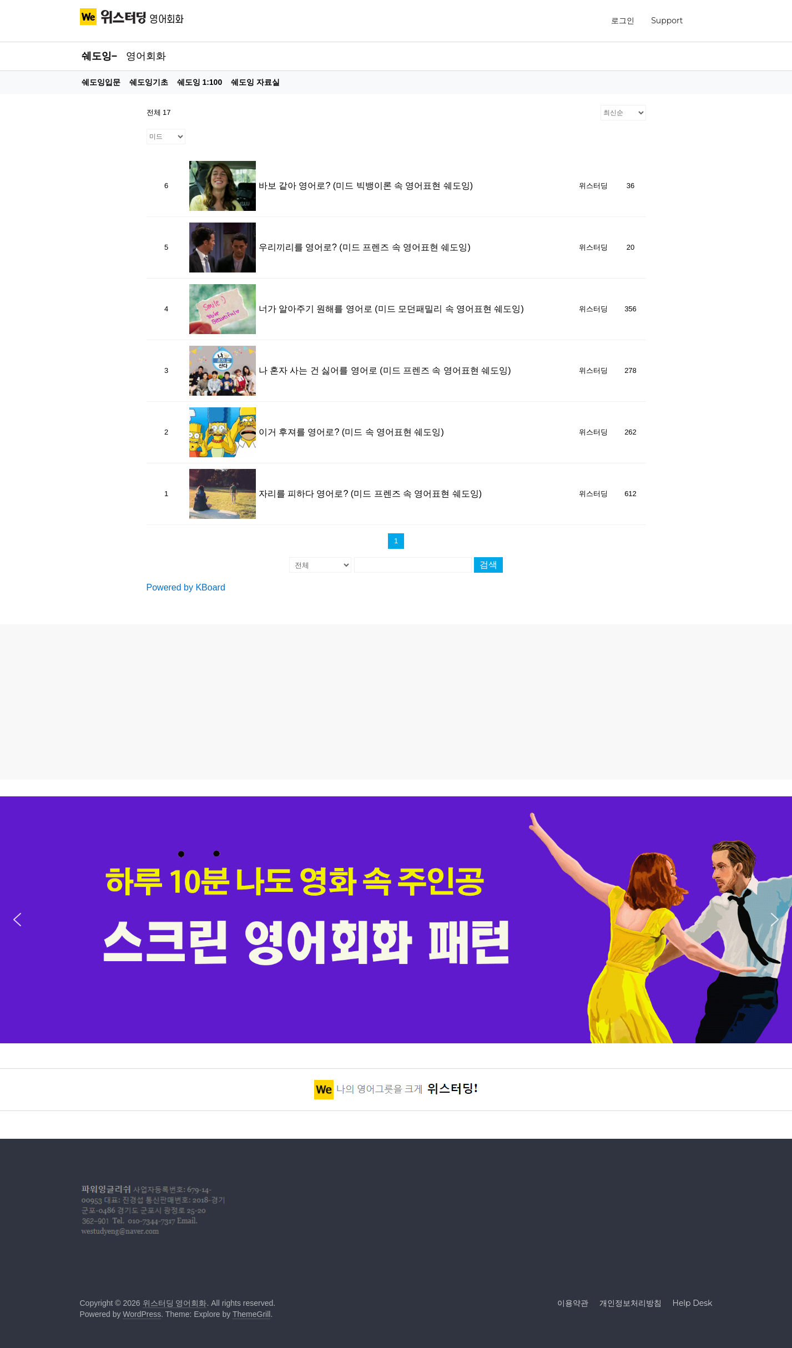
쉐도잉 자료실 (255, 82)
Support (667, 21)
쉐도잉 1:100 (200, 82)
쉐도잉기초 (148, 82)
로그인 (622, 21)
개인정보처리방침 (630, 1303)
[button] (17, 919)
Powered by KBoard (186, 587)
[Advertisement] (396, 702)
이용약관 (572, 1303)
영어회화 (146, 56)
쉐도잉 (97, 56)
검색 (488, 564)
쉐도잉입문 (101, 82)
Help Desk (693, 1303)
